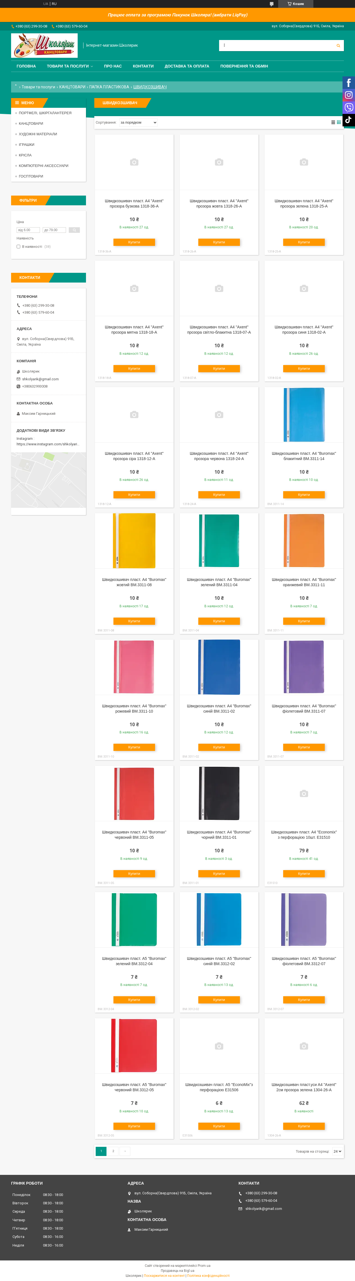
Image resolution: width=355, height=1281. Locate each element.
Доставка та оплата (187, 66)
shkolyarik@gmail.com (40, 379)
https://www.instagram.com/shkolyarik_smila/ (54, 444)
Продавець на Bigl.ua (177, 1271)
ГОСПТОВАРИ (31, 176)
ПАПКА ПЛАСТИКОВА (109, 87)
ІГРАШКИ (26, 145)
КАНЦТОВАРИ (72, 87)
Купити (134, 242)
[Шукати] (338, 45)
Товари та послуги (68, 66)
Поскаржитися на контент (164, 1276)
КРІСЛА (25, 155)
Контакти (143, 66)
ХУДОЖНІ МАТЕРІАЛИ (38, 134)
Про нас (113, 66)
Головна (26, 66)
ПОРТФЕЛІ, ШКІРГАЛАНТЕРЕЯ (45, 113)
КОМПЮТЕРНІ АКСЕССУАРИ (44, 166)
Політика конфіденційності (208, 1276)
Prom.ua (204, 1266)
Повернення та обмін (244, 66)
